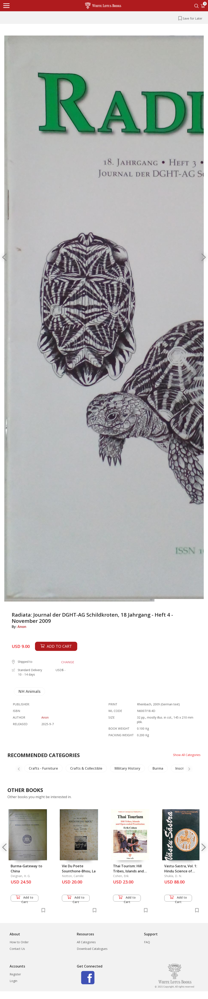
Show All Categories (187, 755)
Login (13, 981)
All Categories (86, 942)
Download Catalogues (92, 949)
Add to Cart (24, 898)
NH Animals (29, 691)
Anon (21, 626)
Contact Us (17, 949)
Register (15, 974)
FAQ (147, 942)
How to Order (19, 942)
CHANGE (67, 662)
